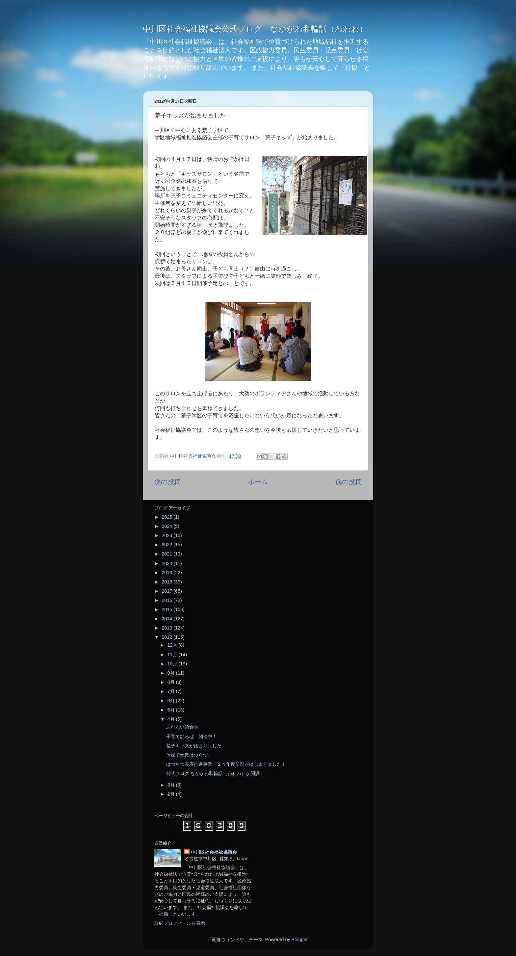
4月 (172, 719)
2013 (167, 628)
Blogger (300, 939)
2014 (167, 618)
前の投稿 (348, 481)
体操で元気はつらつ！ (189, 755)
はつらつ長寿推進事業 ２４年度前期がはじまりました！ (226, 764)
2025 (167, 517)
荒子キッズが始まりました (193, 745)
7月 (172, 691)
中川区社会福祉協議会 (214, 852)
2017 (167, 591)
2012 (167, 637)
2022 (167, 544)
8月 (172, 682)
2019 (167, 572)
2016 (167, 600)
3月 (172, 785)
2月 (172, 794)
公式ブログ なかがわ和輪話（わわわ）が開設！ (215, 773)
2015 (167, 609)
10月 (173, 663)
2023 (167, 535)
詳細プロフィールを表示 (179, 923)
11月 (173, 654)
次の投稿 (167, 481)
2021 (167, 553)
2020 (167, 563)
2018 (167, 581)
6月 (172, 700)
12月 (173, 645)
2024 (167, 526)
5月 (172, 709)
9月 (172, 673)
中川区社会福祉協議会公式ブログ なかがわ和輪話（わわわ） (255, 28)
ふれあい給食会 (182, 727)
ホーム (258, 481)
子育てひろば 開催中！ (191, 736)
